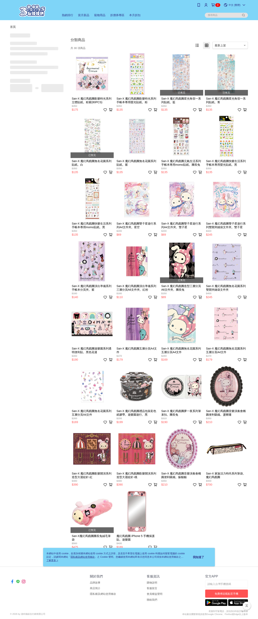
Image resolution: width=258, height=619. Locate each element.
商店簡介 (95, 588)
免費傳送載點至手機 (226, 593)
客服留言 (152, 588)
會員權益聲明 (154, 593)
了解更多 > (52, 560)
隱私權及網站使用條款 (103, 593)
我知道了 (198, 557)
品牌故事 (95, 582)
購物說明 (152, 582)
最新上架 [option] (220, 45)
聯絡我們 (152, 599)
